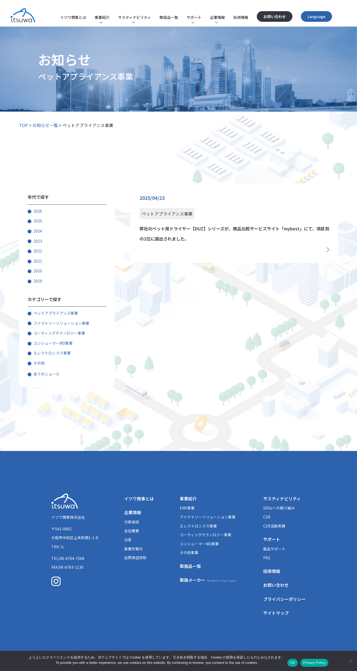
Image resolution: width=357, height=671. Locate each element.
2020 (37, 270)
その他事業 (189, 552)
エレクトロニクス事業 (52, 353)
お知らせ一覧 (45, 125)
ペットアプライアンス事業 (55, 313)
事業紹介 (102, 17)
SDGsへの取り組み (279, 507)
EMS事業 (187, 507)
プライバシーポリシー (284, 599)
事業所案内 (133, 548)
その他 (39, 363)
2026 (37, 211)
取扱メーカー (208, 580)
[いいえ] (350, 661)
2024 (37, 231)
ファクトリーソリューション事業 (61, 323)
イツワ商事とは (73, 17)
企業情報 (217, 17)
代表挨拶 (131, 522)
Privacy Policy (314, 663)
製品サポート (274, 548)
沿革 (128, 539)
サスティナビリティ (134, 17)
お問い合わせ (274, 16)
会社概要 (131, 530)
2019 (37, 281)
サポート (194, 17)
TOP (23, 125)
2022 (37, 251)
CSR (266, 517)
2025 (37, 220)
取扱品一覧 (168, 17)
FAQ (266, 557)
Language (316, 16)
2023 (37, 241)
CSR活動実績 (274, 526)
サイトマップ (276, 613)
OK (292, 663)
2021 (37, 261)
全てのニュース (46, 374)
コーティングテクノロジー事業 (59, 333)
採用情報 (240, 17)
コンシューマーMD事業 (53, 343)
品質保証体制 (135, 557)
